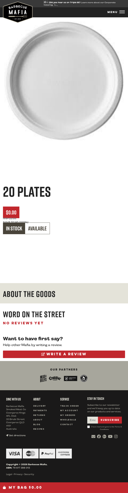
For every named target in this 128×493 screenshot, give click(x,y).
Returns (39, 415)
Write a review (64, 354)
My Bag (22, 487)
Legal (9, 474)
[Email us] (93, 436)
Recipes (39, 429)
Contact (66, 425)
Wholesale (68, 420)
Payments (40, 411)
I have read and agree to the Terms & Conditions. (104, 428)
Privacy (18, 474)
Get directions (16, 435)
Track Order (69, 406)
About (38, 420)
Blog (36, 425)
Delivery (39, 406)
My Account (69, 411)
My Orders (68, 415)
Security (29, 474)
